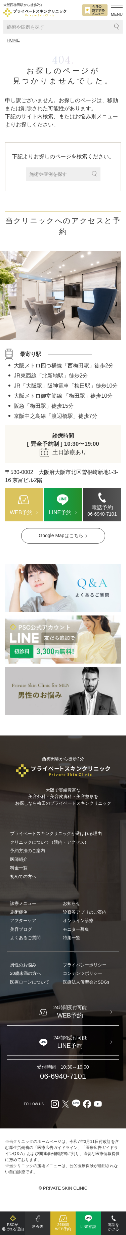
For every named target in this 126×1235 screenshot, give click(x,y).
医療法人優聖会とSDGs (86, 982)
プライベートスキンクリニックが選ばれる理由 (56, 833)
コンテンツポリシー (82, 973)
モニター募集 (76, 929)
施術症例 (19, 912)
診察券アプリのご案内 (85, 912)
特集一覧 (71, 937)
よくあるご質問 (25, 937)
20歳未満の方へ (25, 973)
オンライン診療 (78, 920)
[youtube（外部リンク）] (97, 1104)
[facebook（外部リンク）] (87, 1104)
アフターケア (23, 920)
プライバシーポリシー (85, 964)
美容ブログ (21, 929)
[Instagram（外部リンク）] (54, 1104)
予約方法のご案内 (27, 850)
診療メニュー (23, 903)
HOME (13, 40)
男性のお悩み (23, 964)
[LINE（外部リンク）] (63, 639)
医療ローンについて (29, 982)
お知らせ (71, 903)
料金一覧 (19, 867)
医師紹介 (19, 859)
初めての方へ (23, 876)
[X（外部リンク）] (65, 1104)
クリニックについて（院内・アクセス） (49, 842)
